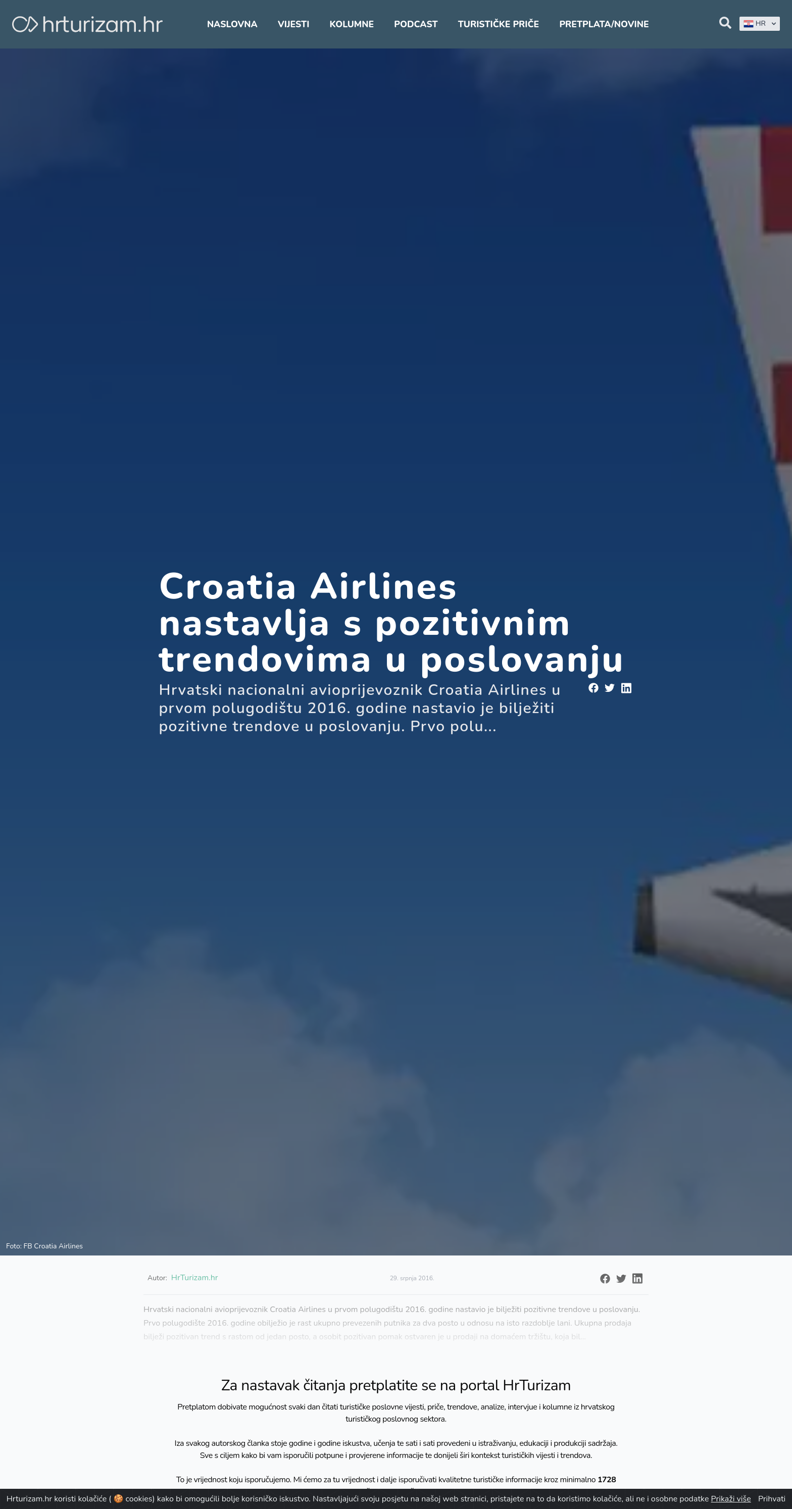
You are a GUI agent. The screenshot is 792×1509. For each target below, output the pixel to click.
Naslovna (232, 24)
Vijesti (293, 24)
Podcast (415, 24)
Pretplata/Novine (604, 24)
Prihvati (771, 1498)
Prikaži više (731, 1498)
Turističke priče (498, 24)
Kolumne (352, 24)
